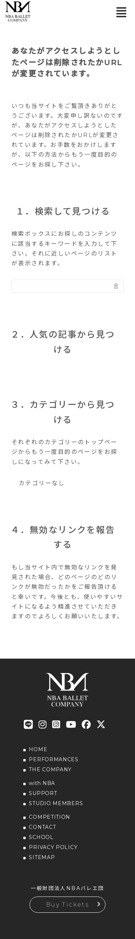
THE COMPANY (50, 769)
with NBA (42, 783)
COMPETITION (49, 817)
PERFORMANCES (53, 759)
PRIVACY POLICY (53, 847)
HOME (38, 749)
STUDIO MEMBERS (56, 803)
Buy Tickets (67, 904)
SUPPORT (43, 793)
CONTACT (42, 827)
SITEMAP (42, 857)
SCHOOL (41, 837)
